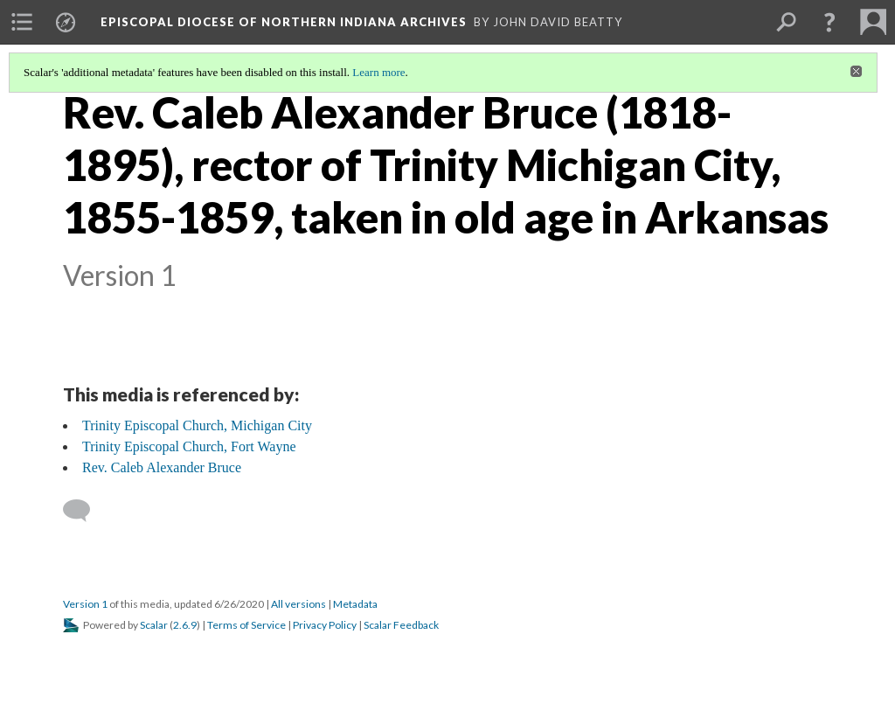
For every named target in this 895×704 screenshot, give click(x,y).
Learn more (378, 72)
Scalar (154, 624)
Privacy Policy (325, 624)
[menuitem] (22, 22)
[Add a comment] (84, 510)
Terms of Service (246, 624)
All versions (298, 603)
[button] (829, 22)
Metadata (355, 603)
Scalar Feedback (401, 624)
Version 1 (85, 603)
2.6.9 (185, 624)
